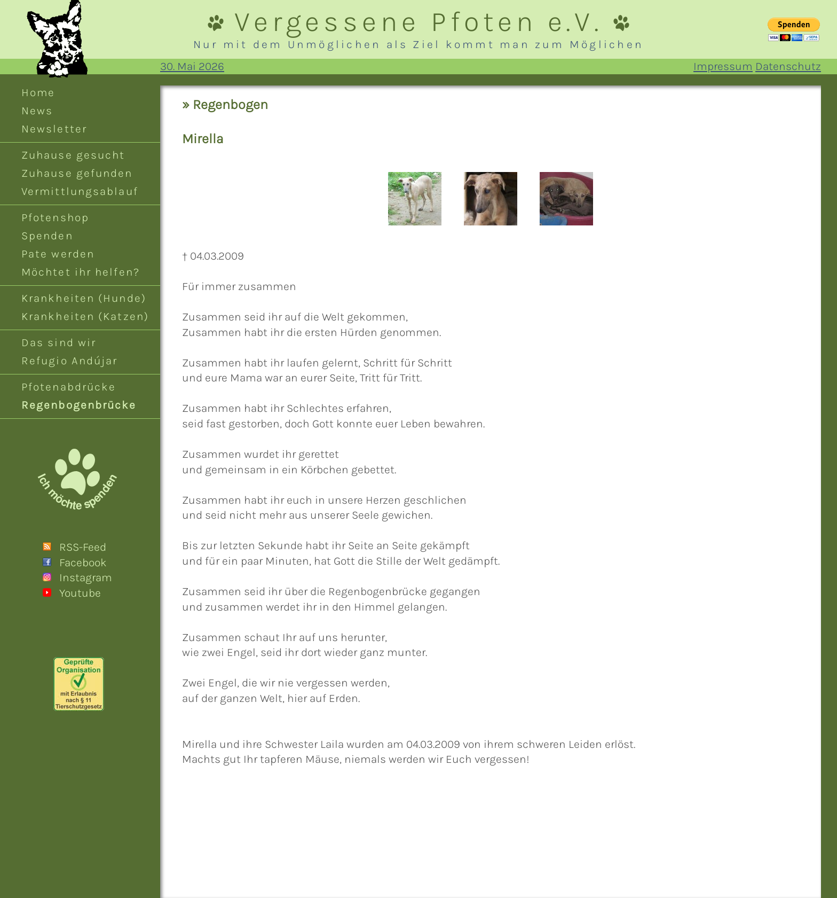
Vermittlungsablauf (79, 191)
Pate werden (57, 253)
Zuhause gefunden (77, 173)
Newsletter (54, 128)
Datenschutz (788, 66)
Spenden (47, 235)
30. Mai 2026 (192, 66)
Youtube (80, 593)
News (37, 110)
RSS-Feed (82, 547)
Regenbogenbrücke (79, 405)
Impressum (723, 66)
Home (38, 92)
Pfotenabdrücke (68, 386)
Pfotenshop (55, 217)
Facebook (83, 562)
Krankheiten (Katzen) (85, 316)
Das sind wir (58, 342)
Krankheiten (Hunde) (83, 298)
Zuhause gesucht (73, 155)
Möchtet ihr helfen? (80, 272)
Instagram (85, 577)
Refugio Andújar (69, 360)
